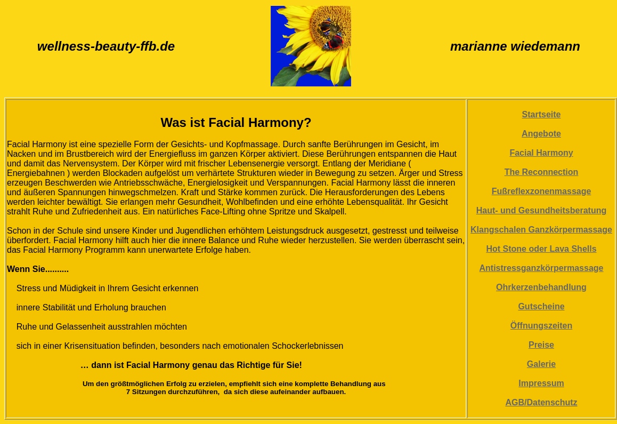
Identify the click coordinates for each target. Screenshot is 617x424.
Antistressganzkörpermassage (542, 268)
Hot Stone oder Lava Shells (541, 248)
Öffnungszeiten (541, 325)
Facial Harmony (541, 152)
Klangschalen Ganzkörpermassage (541, 229)
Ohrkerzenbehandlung (541, 287)
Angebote (541, 133)
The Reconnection (542, 172)
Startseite (541, 114)
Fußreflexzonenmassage (541, 191)
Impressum (541, 383)
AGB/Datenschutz (541, 402)
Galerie (541, 364)
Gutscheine (541, 306)
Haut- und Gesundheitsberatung (541, 210)
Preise (541, 344)
